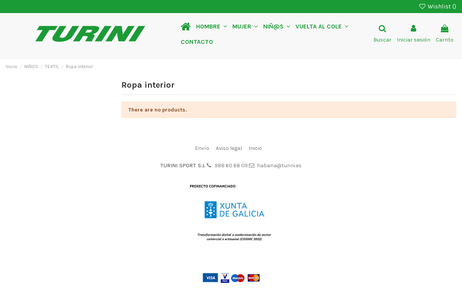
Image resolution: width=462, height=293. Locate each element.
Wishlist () (437, 6)
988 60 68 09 (231, 165)
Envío (202, 148)
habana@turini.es (279, 165)
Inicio (255, 148)
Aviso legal (229, 148)
